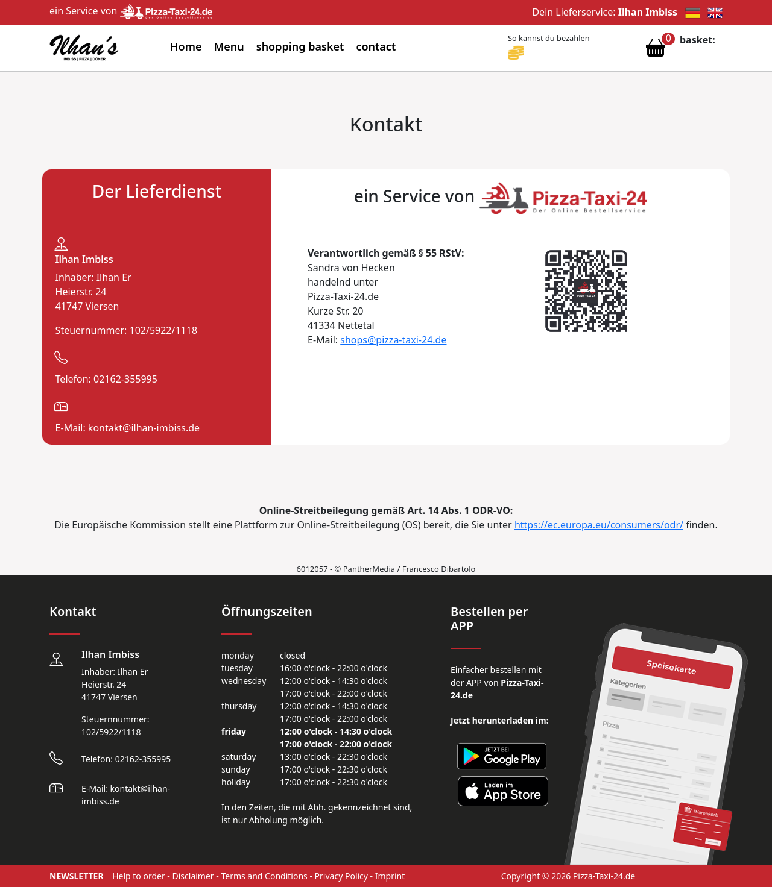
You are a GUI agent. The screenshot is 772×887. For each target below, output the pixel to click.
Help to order (138, 876)
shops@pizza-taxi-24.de (393, 339)
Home (186, 46)
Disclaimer (193, 876)
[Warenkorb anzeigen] (655, 50)
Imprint (390, 876)
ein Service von (130, 10)
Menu (229, 46)
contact (376, 46)
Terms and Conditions (264, 876)
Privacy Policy (341, 876)
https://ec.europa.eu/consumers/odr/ (598, 524)
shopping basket (300, 46)
